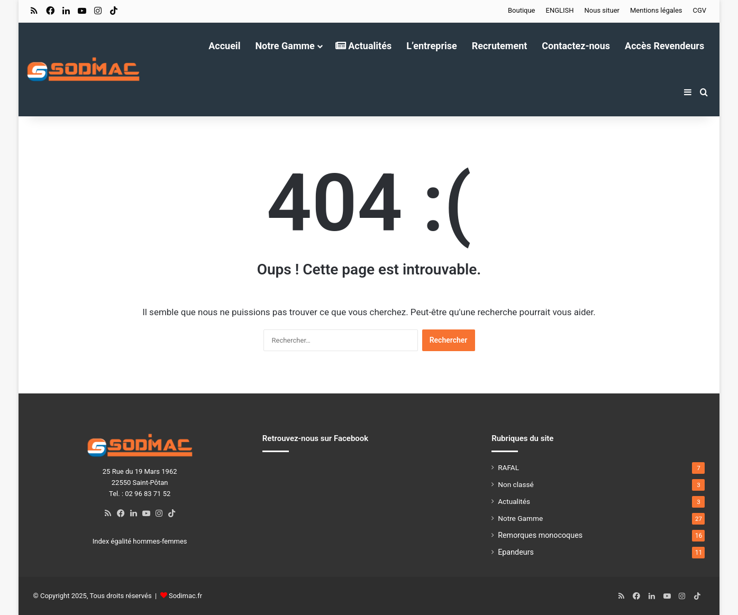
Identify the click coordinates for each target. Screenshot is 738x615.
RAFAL (508, 467)
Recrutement (499, 45)
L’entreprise (431, 45)
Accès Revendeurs (664, 45)
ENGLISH (560, 10)
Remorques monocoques (540, 535)
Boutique (521, 10)
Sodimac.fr (185, 596)
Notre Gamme (284, 45)
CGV (700, 10)
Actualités (363, 45)
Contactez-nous (576, 45)
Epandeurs (516, 552)
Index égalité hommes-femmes (140, 541)
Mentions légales (656, 10)
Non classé (516, 484)
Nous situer (602, 10)
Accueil (224, 45)
